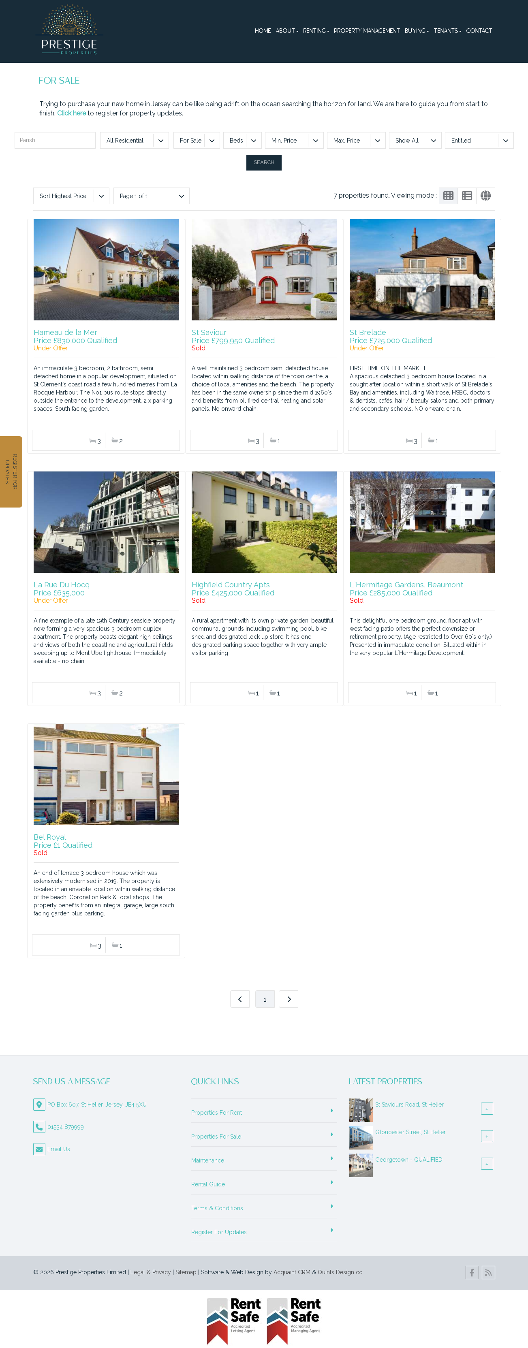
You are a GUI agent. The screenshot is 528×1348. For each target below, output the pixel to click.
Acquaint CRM (292, 1272)
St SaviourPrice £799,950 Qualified (233, 336)
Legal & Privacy (150, 1272)
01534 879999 (65, 1127)
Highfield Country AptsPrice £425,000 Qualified (233, 588)
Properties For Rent (216, 1112)
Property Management (367, 31)
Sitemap (186, 1272)
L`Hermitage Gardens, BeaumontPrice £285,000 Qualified (406, 588)
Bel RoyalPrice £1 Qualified (63, 841)
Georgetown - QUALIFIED (408, 1159)
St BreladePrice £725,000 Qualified (391, 336)
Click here (71, 113)
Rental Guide (208, 1184)
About (287, 31)
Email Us (58, 1149)
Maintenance (207, 1160)
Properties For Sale (216, 1136)
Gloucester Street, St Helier (410, 1132)
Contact (479, 31)
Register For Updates (219, 1232)
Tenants (448, 31)
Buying (417, 31)
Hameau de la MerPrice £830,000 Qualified (75, 336)
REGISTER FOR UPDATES (8, 471)
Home (263, 31)
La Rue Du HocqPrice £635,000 (62, 588)
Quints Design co (340, 1272)
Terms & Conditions (217, 1208)
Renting (316, 31)
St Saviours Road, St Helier (409, 1104)
